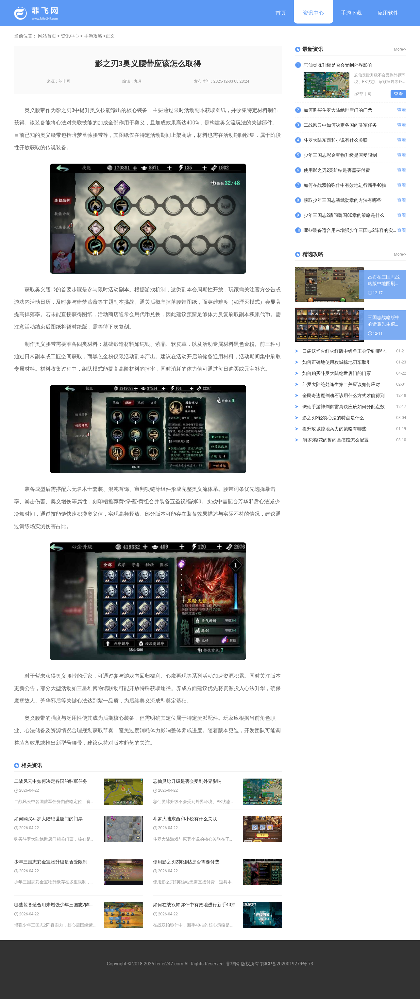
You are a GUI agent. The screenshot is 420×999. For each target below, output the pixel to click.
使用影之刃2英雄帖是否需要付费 (186, 861)
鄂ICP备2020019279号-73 (286, 963)
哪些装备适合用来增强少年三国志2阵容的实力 (55, 904)
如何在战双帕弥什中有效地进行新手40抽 (194, 904)
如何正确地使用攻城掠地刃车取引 (336, 362)
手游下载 (351, 13)
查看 (398, 94)
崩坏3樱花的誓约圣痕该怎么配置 (335, 440)
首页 (281, 13)
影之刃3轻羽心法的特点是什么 (333, 417)
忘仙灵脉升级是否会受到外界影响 (187, 781)
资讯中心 (313, 13)
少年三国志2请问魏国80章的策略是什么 (344, 215)
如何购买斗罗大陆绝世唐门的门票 (48, 818)
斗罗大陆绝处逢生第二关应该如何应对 (341, 384)
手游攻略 (93, 36)
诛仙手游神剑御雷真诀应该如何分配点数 (343, 406)
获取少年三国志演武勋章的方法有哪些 (342, 200)
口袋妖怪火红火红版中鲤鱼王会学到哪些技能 (348, 351)
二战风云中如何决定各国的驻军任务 (50, 781)
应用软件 (388, 13)
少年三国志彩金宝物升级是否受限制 (50, 861)
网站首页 (47, 36)
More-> (400, 49)
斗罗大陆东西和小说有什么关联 (185, 818)
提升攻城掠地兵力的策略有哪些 (334, 428)
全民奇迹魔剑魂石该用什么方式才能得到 (343, 395)
